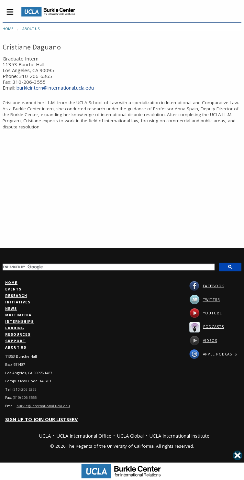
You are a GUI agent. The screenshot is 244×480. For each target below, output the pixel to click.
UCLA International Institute (179, 435)
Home (8, 28)
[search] (108, 267)
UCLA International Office (83, 435)
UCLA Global (130, 435)
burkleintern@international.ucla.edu (55, 87)
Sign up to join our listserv (41, 419)
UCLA (45, 435)
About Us (30, 28)
